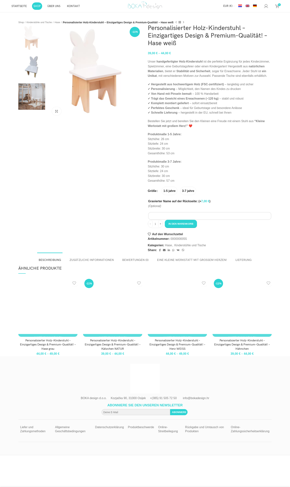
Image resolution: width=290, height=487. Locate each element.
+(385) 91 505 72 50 (163, 400)
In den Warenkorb (180, 226)
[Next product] (187, 25)
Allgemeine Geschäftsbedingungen (70, 431)
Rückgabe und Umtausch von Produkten (204, 431)
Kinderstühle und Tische (41, 24)
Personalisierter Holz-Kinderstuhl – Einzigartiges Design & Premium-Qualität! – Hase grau (48, 347)
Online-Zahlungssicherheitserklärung (250, 431)
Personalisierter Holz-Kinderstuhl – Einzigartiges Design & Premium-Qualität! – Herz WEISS (177, 347)
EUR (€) (227, 7)
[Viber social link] (183, 252)
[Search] (260, 7)
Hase (61, 24)
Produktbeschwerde (141, 429)
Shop (21, 24)
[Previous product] (179, 25)
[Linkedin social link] (169, 252)
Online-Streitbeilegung (168, 431)
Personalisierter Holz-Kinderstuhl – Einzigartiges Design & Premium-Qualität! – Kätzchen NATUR (113, 347)
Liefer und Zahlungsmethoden (32, 431)
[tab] (50, 260)
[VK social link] (178, 252)
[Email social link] (164, 252)
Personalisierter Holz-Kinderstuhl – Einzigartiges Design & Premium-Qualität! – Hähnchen (242, 347)
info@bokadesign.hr (196, 400)
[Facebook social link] (160, 252)
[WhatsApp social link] (173, 252)
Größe (152, 193)
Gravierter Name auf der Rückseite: (179, 203)
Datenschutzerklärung (109, 429)
